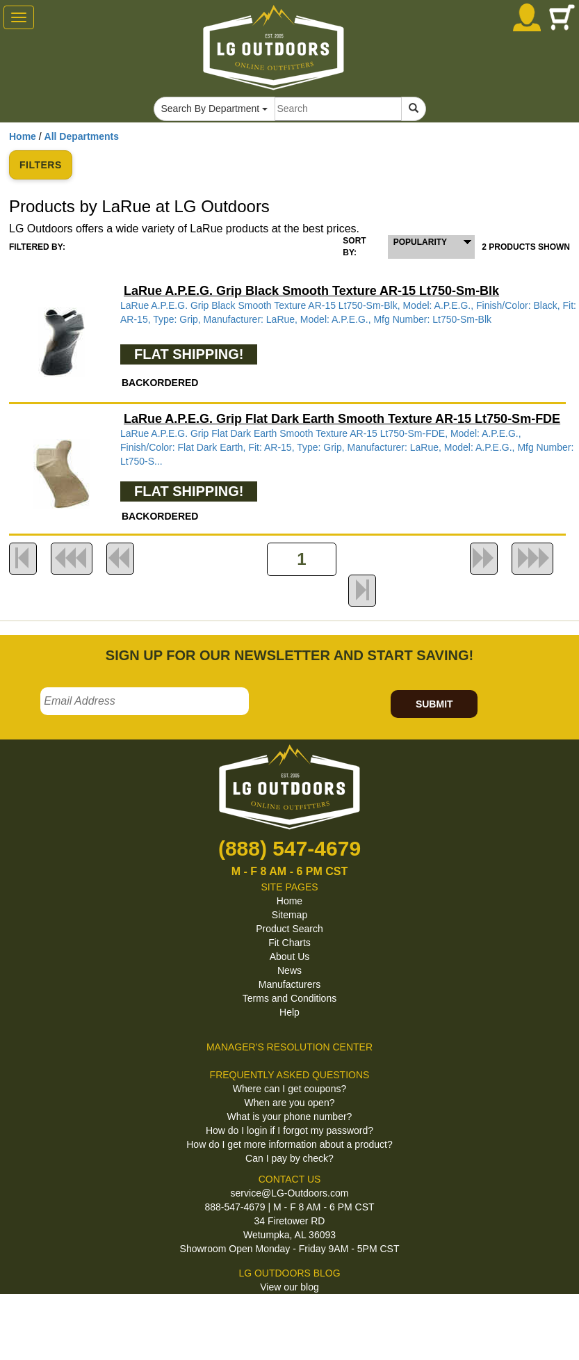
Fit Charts (289, 942)
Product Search (289, 928)
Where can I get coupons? (289, 1088)
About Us (290, 956)
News (289, 970)
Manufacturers (289, 984)
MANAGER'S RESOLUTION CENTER (289, 1047)
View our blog (289, 1287)
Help (289, 1012)
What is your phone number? (289, 1116)
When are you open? (290, 1102)
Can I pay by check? (289, 1158)
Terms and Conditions (289, 998)
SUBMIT (434, 704)
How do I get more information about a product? (289, 1144)
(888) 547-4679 (289, 848)
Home (22, 136)
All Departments (81, 136)
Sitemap (289, 914)
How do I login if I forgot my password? (289, 1130)
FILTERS (40, 164)
